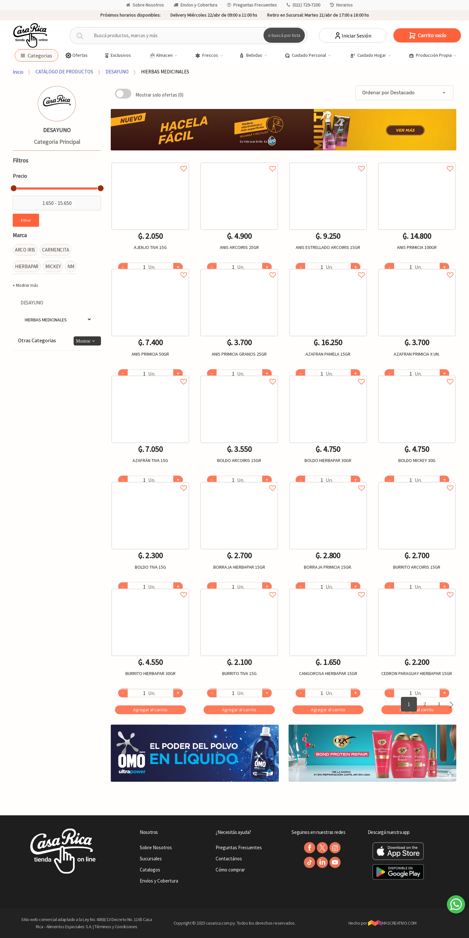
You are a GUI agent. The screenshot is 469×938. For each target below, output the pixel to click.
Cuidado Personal (306, 55)
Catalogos (150, 870)
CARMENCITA (55, 250)
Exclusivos (117, 55)
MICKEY (53, 266)
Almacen (161, 55)
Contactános (229, 858)
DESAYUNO (117, 72)
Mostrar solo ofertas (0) (159, 95)
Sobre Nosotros (145, 5)
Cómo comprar (230, 870)
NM (70, 266)
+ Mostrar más (25, 285)
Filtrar (26, 220)
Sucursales (151, 858)
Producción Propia (431, 55)
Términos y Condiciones (115, 927)
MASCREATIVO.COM (392, 923)
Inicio (18, 72)
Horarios (341, 5)
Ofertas (76, 55)
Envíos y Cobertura (195, 5)
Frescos (207, 55)
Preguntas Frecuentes (252, 5)
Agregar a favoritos (150, 161)
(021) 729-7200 (303, 5)
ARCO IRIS (25, 250)
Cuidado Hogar (368, 55)
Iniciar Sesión (352, 35)
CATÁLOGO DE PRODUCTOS (64, 72)
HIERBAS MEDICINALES (165, 72)
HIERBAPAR (27, 266)
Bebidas (251, 55)
